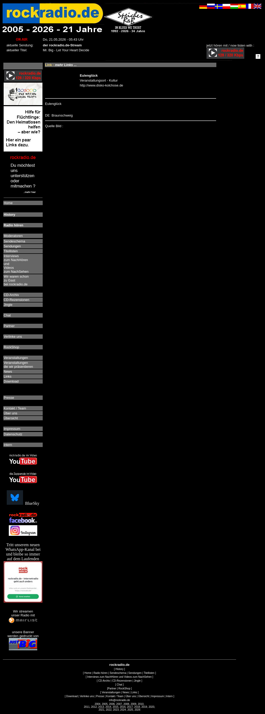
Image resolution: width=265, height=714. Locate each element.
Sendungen (135, 673)
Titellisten (149, 673)
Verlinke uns (87, 696)
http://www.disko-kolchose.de (101, 85)
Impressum (157, 696)
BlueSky (23, 503)
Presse (100, 696)
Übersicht (143, 696)
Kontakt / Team (114, 696)
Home (87, 673)
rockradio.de (119, 665)
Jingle (137, 680)
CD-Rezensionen (122, 680)
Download (72, 696)
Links (134, 692)
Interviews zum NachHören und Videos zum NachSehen (119, 676)
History (119, 669)
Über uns (131, 696)
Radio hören (100, 673)
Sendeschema (118, 673)
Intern (169, 696)
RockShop (124, 688)
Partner (112, 688)
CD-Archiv (104, 680)
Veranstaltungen (111, 692)
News (126, 692)
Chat (119, 684)
